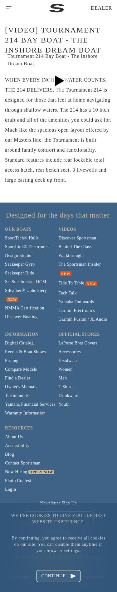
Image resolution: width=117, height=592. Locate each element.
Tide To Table (71, 283)
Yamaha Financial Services (30, 404)
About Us (14, 436)
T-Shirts (66, 386)
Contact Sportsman (23, 463)
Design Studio (18, 255)
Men (63, 378)
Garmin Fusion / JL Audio (83, 319)
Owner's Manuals (21, 386)
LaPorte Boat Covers (78, 343)
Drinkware (68, 395)
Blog (9, 454)
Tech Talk (68, 293)
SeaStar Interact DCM (25, 281)
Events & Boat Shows (25, 351)
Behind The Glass (75, 246)
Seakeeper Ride (19, 273)
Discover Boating (21, 316)
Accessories (70, 351)
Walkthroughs (72, 255)
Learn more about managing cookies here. (58, 556)
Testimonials (17, 395)
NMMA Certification (24, 308)
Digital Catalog (19, 343)
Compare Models (21, 369)
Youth (64, 404)
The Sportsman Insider (80, 264)
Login (10, 489)
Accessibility (17, 445)
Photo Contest (18, 480)
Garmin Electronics (77, 310)
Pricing (11, 360)
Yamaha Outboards (76, 301)
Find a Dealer (17, 378)
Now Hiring (16, 471)
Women (66, 369)
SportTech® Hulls (22, 238)
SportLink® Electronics (27, 246)
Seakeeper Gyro (20, 264)
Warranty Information (25, 413)
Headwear (68, 360)
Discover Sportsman (77, 238)
